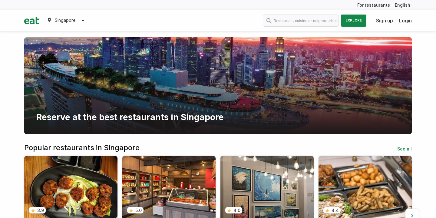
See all (404, 148)
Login (405, 21)
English (402, 5)
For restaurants (373, 5)
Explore (353, 20)
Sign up (384, 21)
